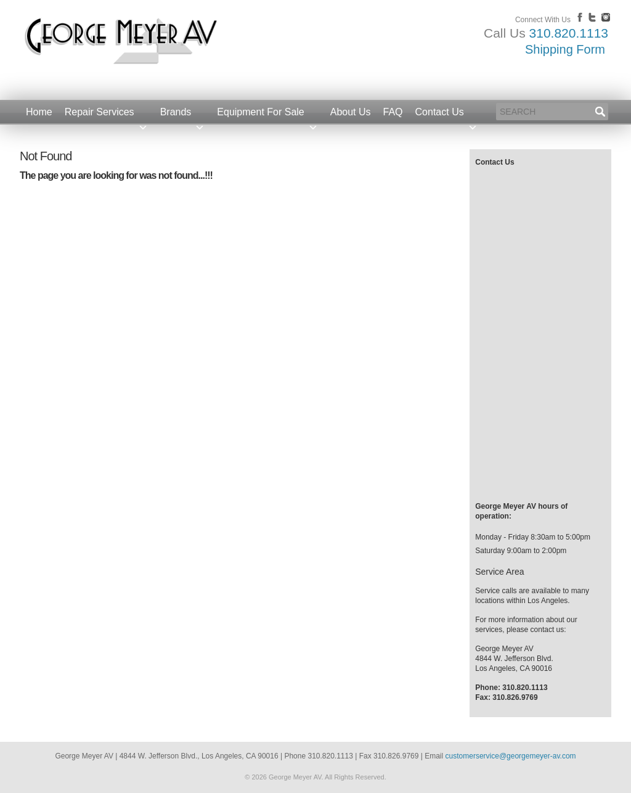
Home (39, 112)
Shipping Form (565, 49)
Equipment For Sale (267, 116)
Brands (182, 116)
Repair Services (106, 116)
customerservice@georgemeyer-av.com (511, 756)
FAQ (393, 112)
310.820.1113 (568, 33)
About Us (350, 112)
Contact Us (446, 116)
